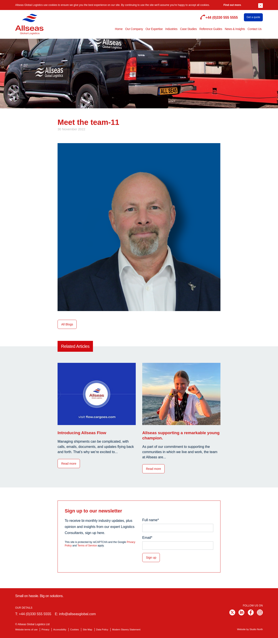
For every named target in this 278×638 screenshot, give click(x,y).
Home (118, 29)
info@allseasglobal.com (77, 614)
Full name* (150, 520)
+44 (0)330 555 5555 (35, 614)
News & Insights (235, 29)
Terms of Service (87, 545)
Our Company (134, 29)
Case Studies (188, 29)
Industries (171, 29)
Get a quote (253, 17)
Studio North (256, 629)
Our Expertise (154, 29)
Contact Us (254, 29)
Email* (147, 537)
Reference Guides (210, 29)
